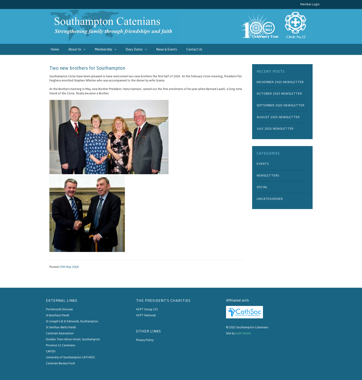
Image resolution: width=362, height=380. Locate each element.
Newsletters (268, 175)
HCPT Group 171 (147, 309)
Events (263, 163)
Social (262, 187)
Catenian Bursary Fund (60, 363)
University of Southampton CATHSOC (70, 357)
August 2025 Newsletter (278, 117)
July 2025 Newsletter (275, 128)
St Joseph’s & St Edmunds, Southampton (72, 321)
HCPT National (146, 315)
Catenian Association (60, 333)
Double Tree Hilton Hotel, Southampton (73, 339)
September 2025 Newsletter (281, 105)
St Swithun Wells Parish (61, 327)
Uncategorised (270, 198)
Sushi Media (243, 333)
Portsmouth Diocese (59, 309)
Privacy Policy (145, 340)
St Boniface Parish (57, 315)
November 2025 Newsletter (280, 82)
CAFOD (50, 351)
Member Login (310, 4)
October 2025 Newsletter (279, 93)
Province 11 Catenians (60, 345)
